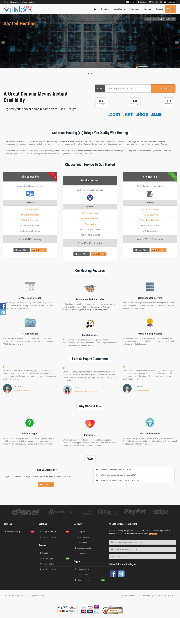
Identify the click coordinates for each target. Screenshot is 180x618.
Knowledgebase (82, 580)
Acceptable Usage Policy (150, 595)
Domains (105, 9)
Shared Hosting (12, 532)
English (130, 2)
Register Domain (48, 532)
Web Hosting (119, 9)
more (153, 534)
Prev (3, 43)
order (170, 9)
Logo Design (46, 558)
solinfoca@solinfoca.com (124, 549)
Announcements (83, 548)
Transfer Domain (48, 537)
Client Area (169, 2)
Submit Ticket (81, 574)
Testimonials (81, 542)
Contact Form (82, 569)
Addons (147, 9)
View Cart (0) (155, 2)
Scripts (44, 553)
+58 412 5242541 (119, 556)
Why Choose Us (82, 537)
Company (134, 9)
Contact (142, 2)
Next (177, 43)
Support (159, 9)
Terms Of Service (129, 595)
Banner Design (47, 564)
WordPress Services (49, 569)
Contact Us (46, 484)
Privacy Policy (169, 595)
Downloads (81, 553)
